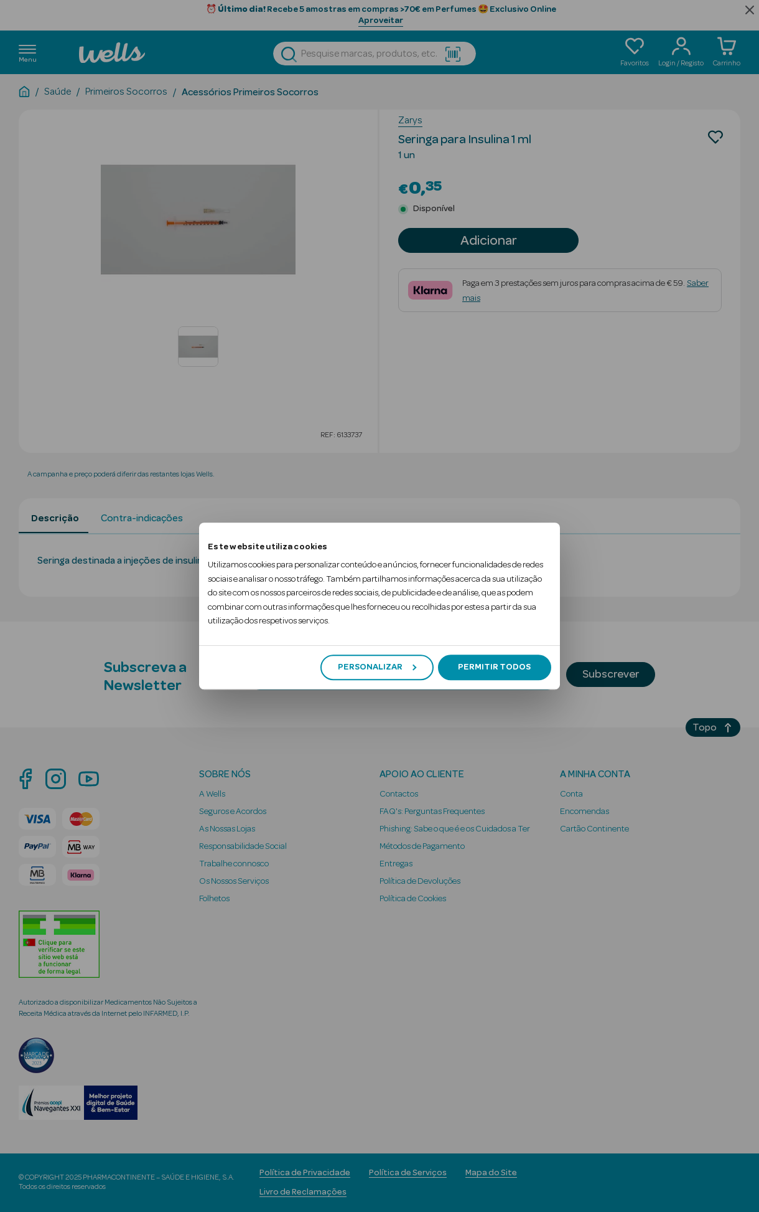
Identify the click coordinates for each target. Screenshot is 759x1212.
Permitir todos (494, 667)
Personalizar (377, 667)
